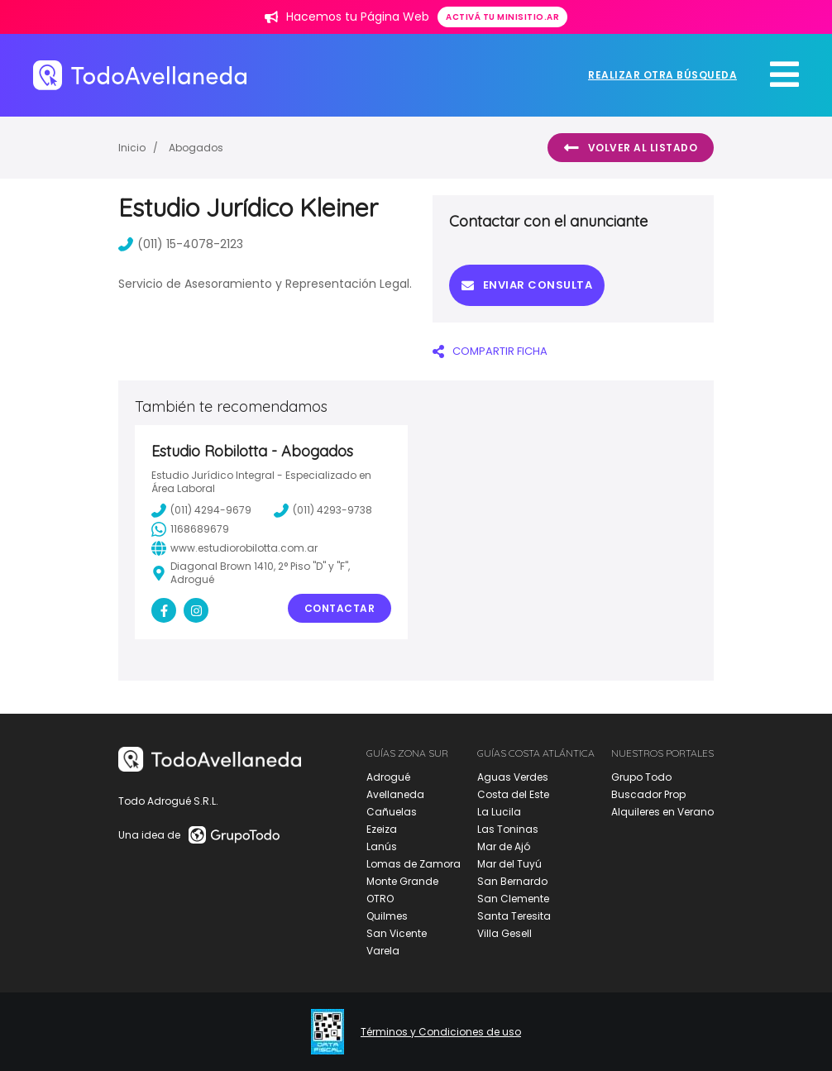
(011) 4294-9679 (201, 510)
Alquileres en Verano (662, 812)
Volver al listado (630, 148)
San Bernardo (512, 881)
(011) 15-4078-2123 (180, 244)
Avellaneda (395, 794)
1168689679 (190, 529)
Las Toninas (507, 829)
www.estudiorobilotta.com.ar (234, 548)
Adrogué (388, 777)
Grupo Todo (641, 777)
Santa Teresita (514, 916)
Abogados (196, 148)
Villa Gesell (504, 933)
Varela (382, 951)
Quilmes (387, 916)
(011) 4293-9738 (323, 510)
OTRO (380, 899)
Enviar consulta (526, 285)
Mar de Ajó (503, 846)
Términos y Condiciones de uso (441, 1032)
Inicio (132, 148)
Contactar (339, 608)
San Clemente (513, 899)
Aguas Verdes (512, 777)
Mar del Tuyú (509, 864)
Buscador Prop (648, 794)
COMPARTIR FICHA (490, 351)
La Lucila (499, 812)
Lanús (381, 846)
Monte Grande (402, 881)
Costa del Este (513, 794)
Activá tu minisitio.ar (502, 17)
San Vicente (396, 933)
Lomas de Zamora (413, 864)
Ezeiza (381, 829)
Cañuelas (391, 812)
